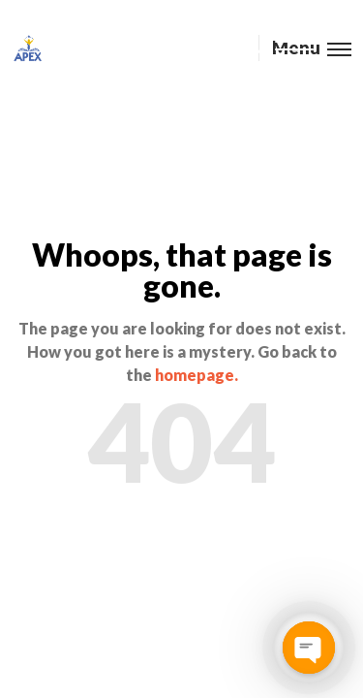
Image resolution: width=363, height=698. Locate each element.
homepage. (196, 374)
